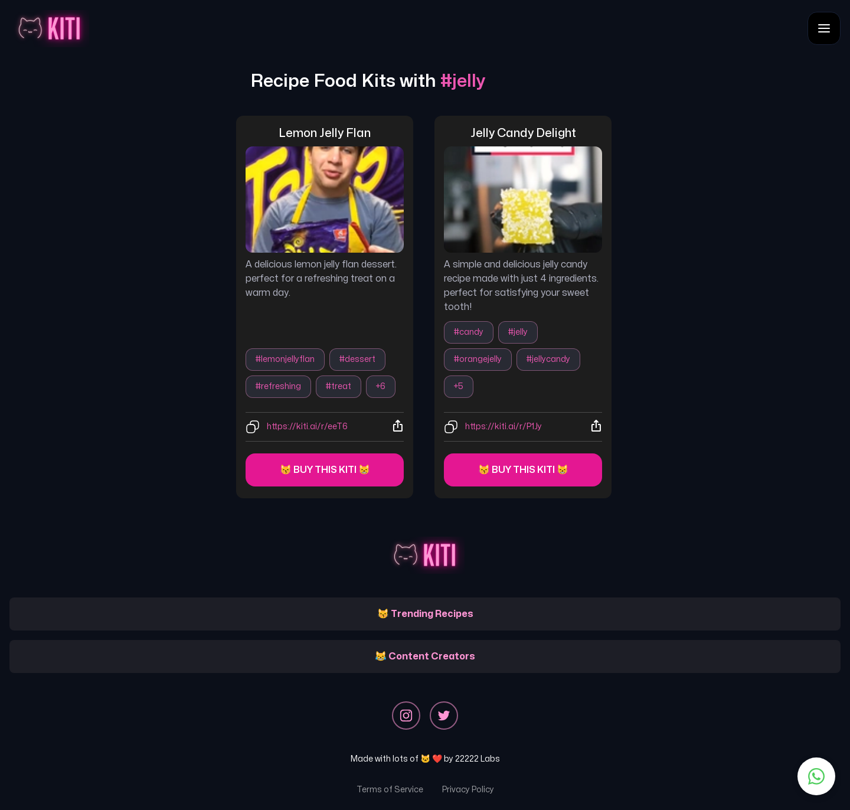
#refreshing (278, 386)
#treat (338, 386)
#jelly (518, 332)
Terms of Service (390, 789)
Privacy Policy (468, 789)
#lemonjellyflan (285, 359)
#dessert (357, 359)
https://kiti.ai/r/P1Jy (503, 426)
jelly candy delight (523, 133)
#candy (468, 332)
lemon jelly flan (325, 133)
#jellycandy (548, 359)
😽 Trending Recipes (425, 614)
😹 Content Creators (425, 656)
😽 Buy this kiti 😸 (325, 470)
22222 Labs (477, 759)
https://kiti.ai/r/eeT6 (307, 426)
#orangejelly (478, 359)
